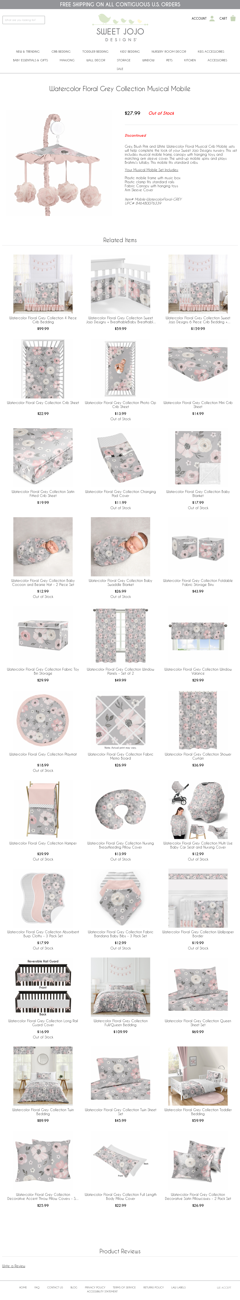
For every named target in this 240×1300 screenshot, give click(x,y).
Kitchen (190, 60)
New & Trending (28, 51)
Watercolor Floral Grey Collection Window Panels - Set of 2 (120, 671)
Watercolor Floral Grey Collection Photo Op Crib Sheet (120, 405)
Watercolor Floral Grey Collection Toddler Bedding (198, 1112)
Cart (223, 18)
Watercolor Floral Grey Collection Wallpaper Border (198, 934)
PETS (169, 60)
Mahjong (67, 60)
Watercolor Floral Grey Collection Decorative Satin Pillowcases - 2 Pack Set (198, 1196)
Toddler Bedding (95, 51)
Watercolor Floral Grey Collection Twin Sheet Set (120, 1112)
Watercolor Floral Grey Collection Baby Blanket (198, 494)
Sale (120, 69)
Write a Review (13, 1266)
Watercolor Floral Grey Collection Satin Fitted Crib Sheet (43, 494)
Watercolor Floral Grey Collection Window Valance (198, 671)
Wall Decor (95, 60)
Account (199, 18)
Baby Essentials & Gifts (30, 60)
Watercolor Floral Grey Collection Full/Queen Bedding (121, 1023)
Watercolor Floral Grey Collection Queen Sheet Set (198, 1023)
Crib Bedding (61, 51)
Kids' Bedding (130, 51)
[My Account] (212, 19)
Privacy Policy (95, 1287)
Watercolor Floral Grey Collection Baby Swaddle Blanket (120, 582)
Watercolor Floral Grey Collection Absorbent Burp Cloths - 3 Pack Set (43, 934)
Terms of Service (124, 1287)
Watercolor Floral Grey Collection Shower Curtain (198, 756)
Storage (123, 60)
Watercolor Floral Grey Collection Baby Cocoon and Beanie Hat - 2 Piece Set (43, 582)
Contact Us (55, 1287)
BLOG (74, 1287)
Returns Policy (153, 1287)
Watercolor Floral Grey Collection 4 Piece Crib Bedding (43, 320)
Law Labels (178, 1287)
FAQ (37, 1287)
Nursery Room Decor (169, 51)
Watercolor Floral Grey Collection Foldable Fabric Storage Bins (198, 582)
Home (23, 1287)
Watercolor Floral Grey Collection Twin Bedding (43, 1112)
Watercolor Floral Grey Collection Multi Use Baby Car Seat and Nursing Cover (198, 845)
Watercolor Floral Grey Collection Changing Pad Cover (120, 494)
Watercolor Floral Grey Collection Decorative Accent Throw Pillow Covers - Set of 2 (43, 1196)
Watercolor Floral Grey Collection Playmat (43, 754)
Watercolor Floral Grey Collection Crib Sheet (43, 403)
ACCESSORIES (217, 60)
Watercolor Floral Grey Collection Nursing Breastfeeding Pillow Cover (120, 845)
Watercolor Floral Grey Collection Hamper (43, 843)
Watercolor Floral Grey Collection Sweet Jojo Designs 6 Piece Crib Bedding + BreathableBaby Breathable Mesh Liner (198, 320)
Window (148, 60)
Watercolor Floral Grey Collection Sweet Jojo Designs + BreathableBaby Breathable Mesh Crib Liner (120, 320)
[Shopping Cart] (233, 18)
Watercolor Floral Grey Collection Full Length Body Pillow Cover (121, 1196)
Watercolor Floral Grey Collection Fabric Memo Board (120, 756)
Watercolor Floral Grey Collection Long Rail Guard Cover (43, 1023)
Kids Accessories (211, 51)
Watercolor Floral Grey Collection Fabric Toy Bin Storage (43, 671)
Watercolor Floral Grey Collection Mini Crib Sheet (198, 405)
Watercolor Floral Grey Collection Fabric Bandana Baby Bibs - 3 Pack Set (120, 934)
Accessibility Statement (102, 1291)
